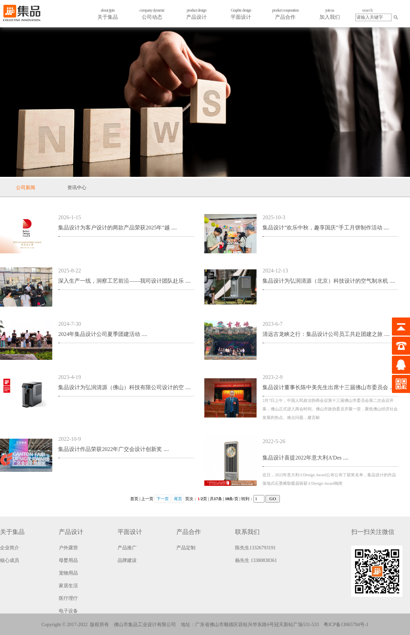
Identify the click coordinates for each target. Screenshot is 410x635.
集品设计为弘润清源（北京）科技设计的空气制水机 (328, 281)
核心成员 (9, 560)
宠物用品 (68, 573)
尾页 (178, 498)
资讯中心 (76, 187)
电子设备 (68, 610)
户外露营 (68, 547)
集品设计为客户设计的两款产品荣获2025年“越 (117, 227)
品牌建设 (127, 560)
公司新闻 (25, 187)
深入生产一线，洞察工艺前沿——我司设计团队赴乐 (124, 281)
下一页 (162, 498)
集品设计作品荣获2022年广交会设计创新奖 (113, 449)
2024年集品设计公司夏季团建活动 (102, 334)
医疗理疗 (68, 598)
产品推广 (127, 547)
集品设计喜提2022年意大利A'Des (305, 458)
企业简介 (9, 547)
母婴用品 (68, 560)
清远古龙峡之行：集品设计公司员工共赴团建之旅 (326, 334)
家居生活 (68, 585)
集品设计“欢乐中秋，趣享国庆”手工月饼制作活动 (325, 227)
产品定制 (185, 547)
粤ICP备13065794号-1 (346, 624)
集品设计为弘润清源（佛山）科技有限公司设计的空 (124, 387)
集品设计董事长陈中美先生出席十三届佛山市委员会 (328, 387)
